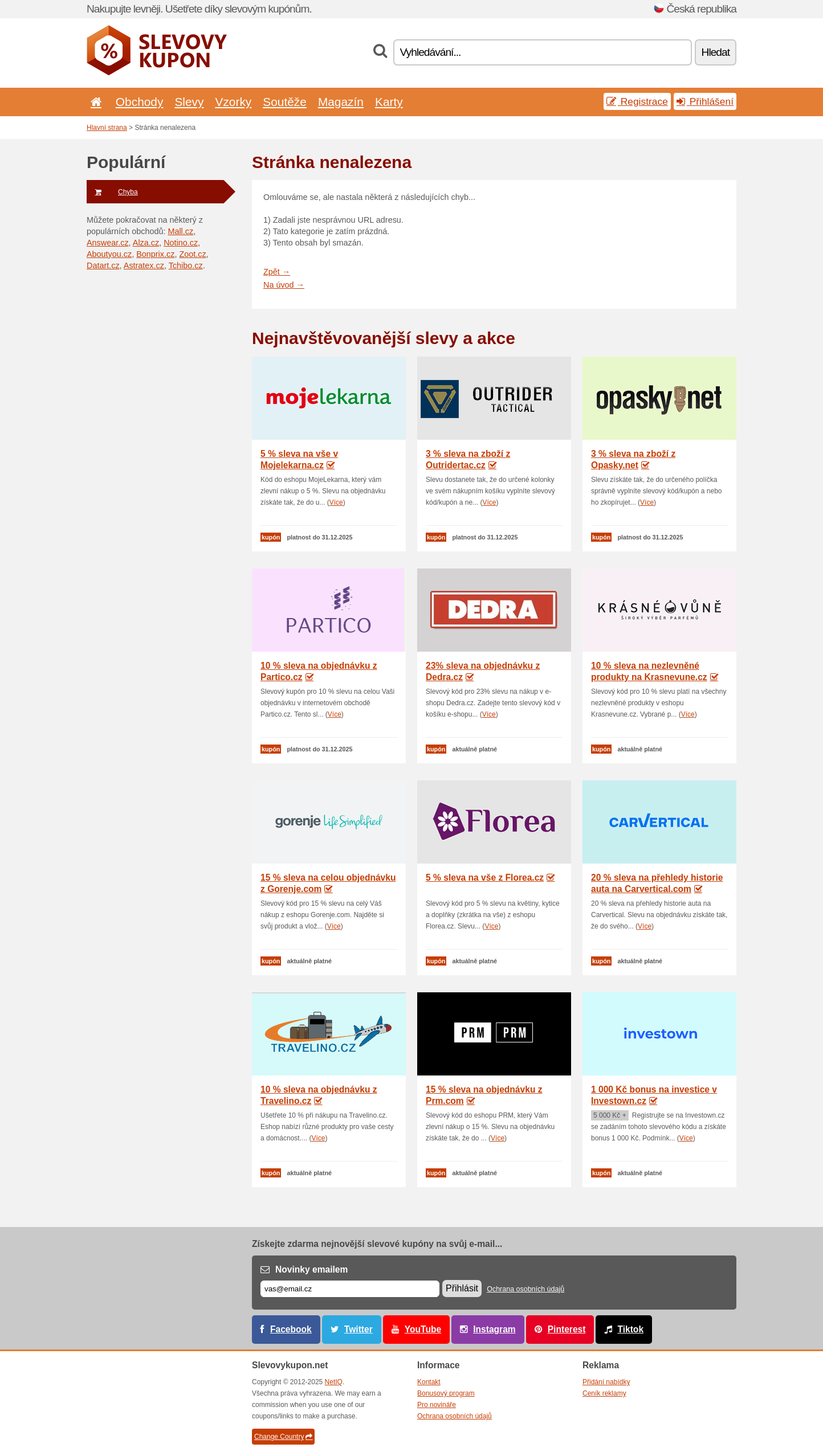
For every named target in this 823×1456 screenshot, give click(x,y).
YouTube (423, 1329)
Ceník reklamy (604, 1393)
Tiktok (630, 1329)
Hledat (716, 52)
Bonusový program (446, 1393)
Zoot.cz (192, 254)
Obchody (140, 101)
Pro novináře (436, 1405)
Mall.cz (180, 231)
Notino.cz (181, 242)
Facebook (291, 1329)
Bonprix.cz (155, 254)
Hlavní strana (107, 128)
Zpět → (276, 271)
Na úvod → (283, 284)
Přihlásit (462, 1288)
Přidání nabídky (606, 1382)
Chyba (112, 192)
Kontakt (429, 1382)
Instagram (494, 1329)
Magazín (341, 101)
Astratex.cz (144, 265)
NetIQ (334, 1382)
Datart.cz (103, 265)
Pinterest (567, 1329)
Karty (389, 101)
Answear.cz (108, 242)
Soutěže (285, 101)
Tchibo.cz (186, 265)
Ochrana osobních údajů (525, 1289)
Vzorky (233, 101)
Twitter (358, 1329)
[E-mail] (349, 1289)
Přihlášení (705, 101)
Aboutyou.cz (109, 254)
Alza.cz (146, 242)
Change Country (283, 1437)
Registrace (637, 101)
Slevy (188, 101)
